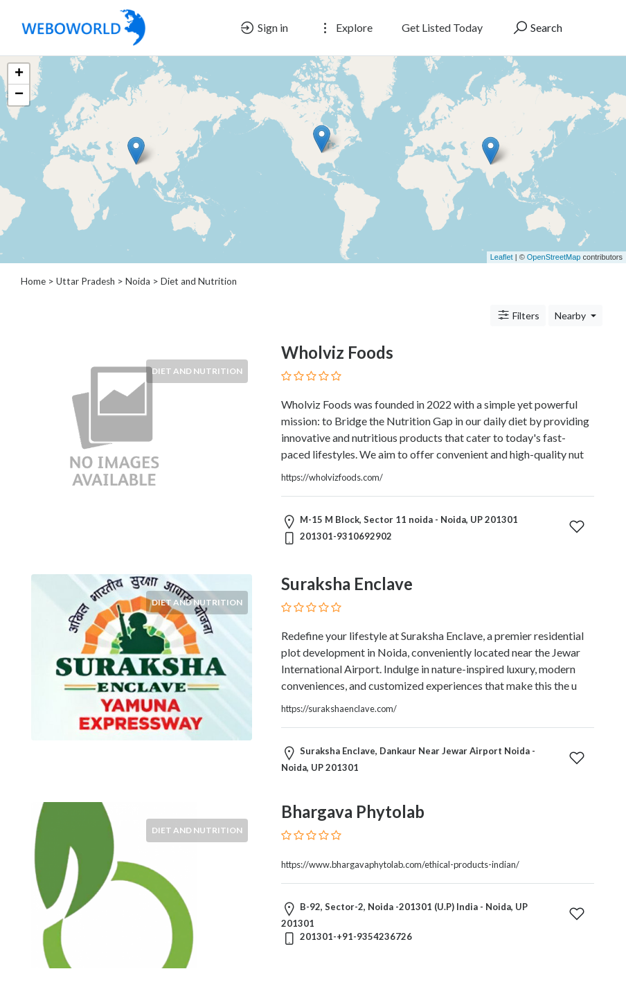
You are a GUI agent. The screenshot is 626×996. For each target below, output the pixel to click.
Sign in (263, 27)
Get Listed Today (442, 27)
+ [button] (19, 74)
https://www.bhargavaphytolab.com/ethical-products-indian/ (400, 864)
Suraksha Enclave (347, 583)
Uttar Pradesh (85, 281)
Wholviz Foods (337, 352)
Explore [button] (345, 27)
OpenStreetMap (554, 257)
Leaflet (501, 257)
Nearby (571, 315)
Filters (518, 315)
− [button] (19, 95)
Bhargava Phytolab (352, 811)
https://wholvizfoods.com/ (332, 477)
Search (537, 27)
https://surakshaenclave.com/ (339, 708)
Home (33, 281)
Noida (137, 281)
